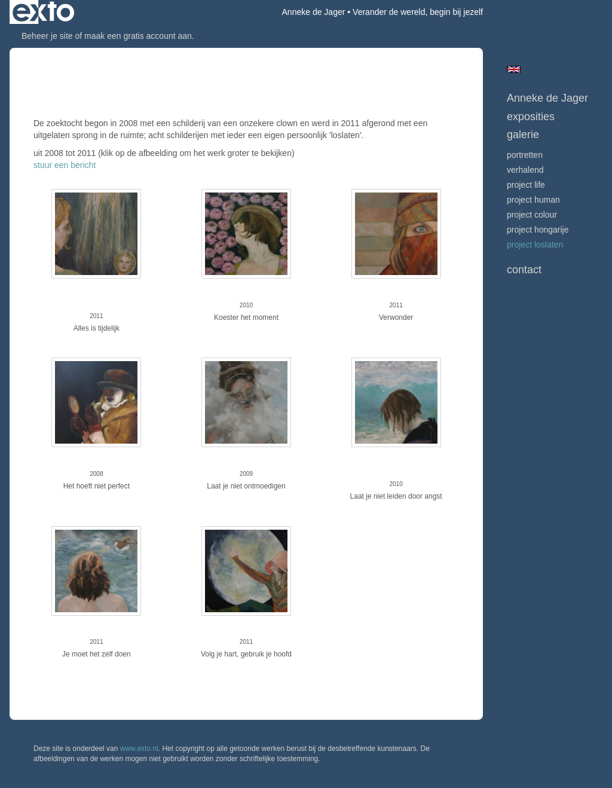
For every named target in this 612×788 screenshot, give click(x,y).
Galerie (523, 135)
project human (533, 199)
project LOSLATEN (535, 244)
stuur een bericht (64, 165)
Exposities (531, 117)
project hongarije (538, 229)
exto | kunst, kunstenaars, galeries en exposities (43, 12)
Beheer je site (47, 36)
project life (526, 185)
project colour (532, 214)
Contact (524, 270)
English (514, 69)
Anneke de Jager (313, 12)
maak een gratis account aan (138, 36)
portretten (525, 155)
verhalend (525, 170)
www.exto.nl (139, 748)
